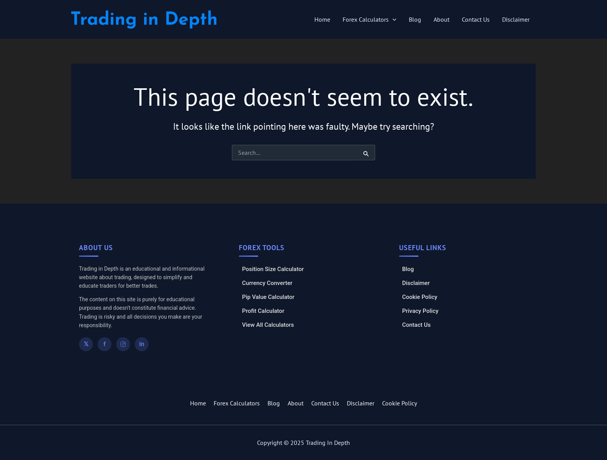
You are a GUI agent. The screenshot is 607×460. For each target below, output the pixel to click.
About (441, 19)
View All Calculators (268, 324)
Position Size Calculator (273, 269)
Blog (415, 19)
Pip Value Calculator (268, 297)
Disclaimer (516, 19)
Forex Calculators (369, 19)
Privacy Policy (420, 310)
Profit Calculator (263, 310)
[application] (392, 19)
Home (322, 19)
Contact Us (476, 19)
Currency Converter (267, 283)
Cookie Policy (419, 297)
